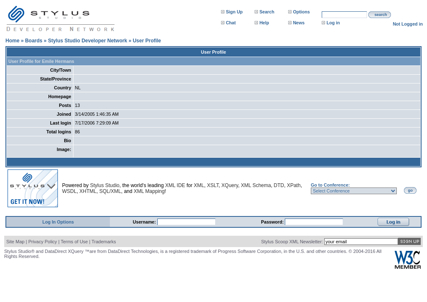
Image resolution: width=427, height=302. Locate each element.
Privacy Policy (42, 241)
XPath (294, 185)
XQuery (229, 185)
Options (301, 11)
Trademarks (103, 241)
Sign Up (234, 11)
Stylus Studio (105, 185)
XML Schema (256, 185)
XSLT (213, 185)
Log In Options (58, 221)
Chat (231, 22)
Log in (333, 22)
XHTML (87, 191)
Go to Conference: (330, 184)
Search (266, 11)
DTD (279, 185)
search (381, 15)
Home (12, 41)
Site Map (15, 241)
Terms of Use (74, 241)
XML (199, 185)
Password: (273, 221)
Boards (33, 41)
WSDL (69, 191)
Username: (145, 221)
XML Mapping (149, 191)
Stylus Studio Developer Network (87, 41)
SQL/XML (110, 191)
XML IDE (175, 185)
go (410, 190)
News (299, 22)
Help (264, 22)
